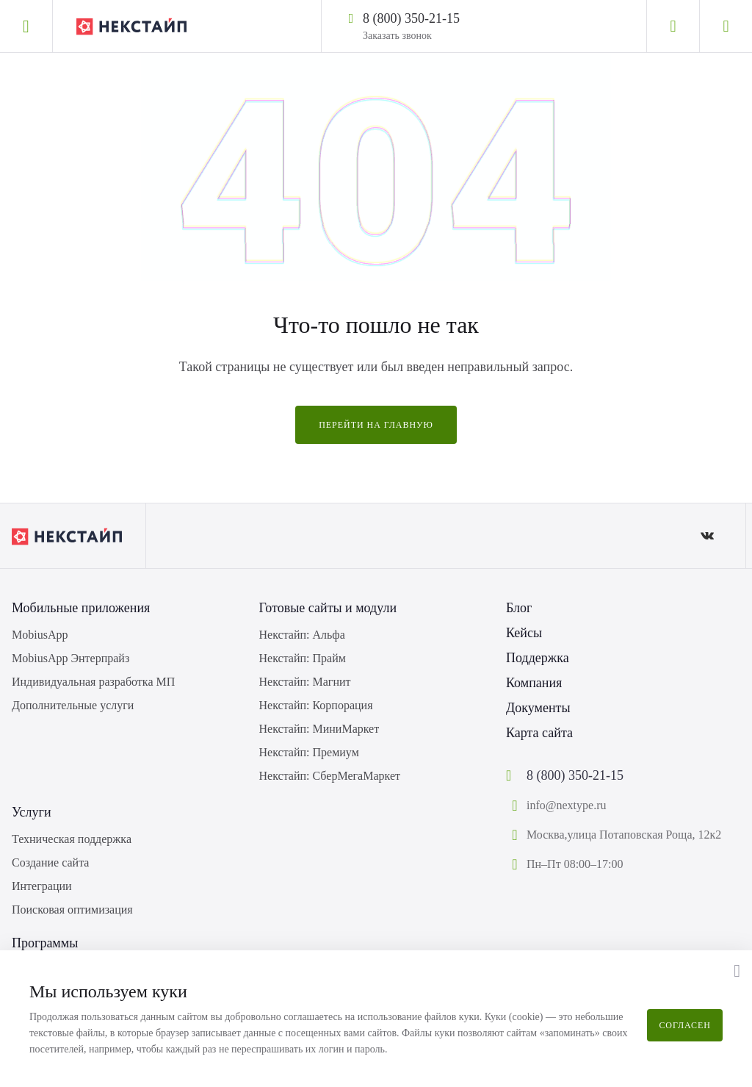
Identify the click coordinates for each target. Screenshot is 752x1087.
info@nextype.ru (566, 805)
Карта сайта (539, 732)
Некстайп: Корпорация (316, 705)
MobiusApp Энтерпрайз (70, 658)
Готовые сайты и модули (328, 607)
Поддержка (537, 657)
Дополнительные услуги (73, 705)
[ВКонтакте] (707, 535)
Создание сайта (50, 862)
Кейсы (524, 632)
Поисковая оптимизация (72, 909)
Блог (519, 607)
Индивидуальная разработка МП (93, 681)
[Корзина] (725, 26)
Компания (534, 682)
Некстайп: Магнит (305, 681)
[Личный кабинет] (672, 26)
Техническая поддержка (71, 839)
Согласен (685, 1025)
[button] (737, 971)
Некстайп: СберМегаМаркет (329, 775)
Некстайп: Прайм (302, 658)
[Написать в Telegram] (473, 17)
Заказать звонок (397, 35)
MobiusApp (40, 634)
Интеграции (42, 886)
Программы (45, 943)
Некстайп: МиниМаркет (319, 728)
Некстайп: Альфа (302, 634)
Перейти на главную (376, 425)
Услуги (31, 812)
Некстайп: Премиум (309, 752)
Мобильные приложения (81, 607)
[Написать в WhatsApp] (492, 17)
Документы (538, 707)
